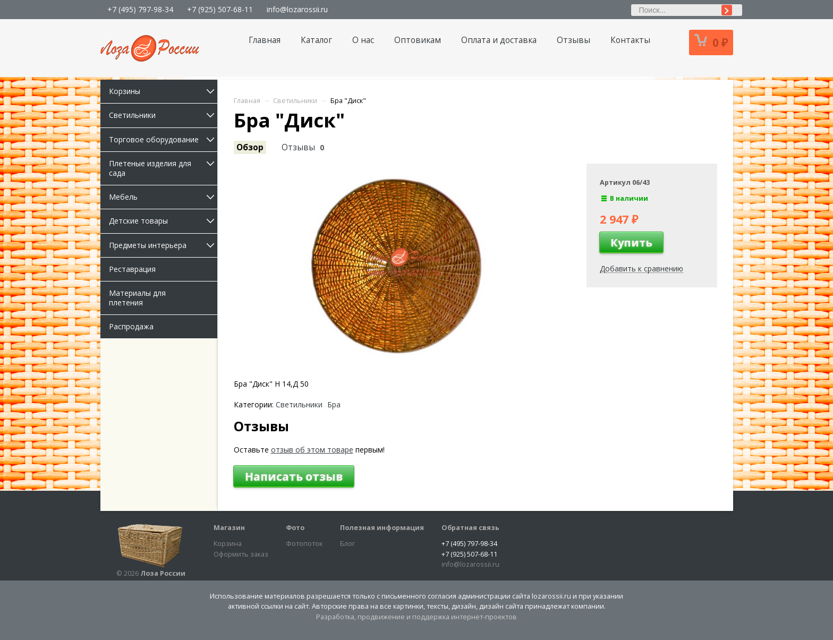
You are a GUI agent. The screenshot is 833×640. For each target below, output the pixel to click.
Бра (334, 404)
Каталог (316, 40)
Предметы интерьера (163, 245)
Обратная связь (470, 527)
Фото (295, 527)
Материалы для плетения (137, 298)
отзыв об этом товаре (312, 450)
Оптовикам (417, 40)
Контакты (630, 40)
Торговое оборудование (163, 139)
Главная (264, 40)
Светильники (163, 115)
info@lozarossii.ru (297, 9)
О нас (363, 40)
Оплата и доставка (499, 40)
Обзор (250, 147)
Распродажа (131, 326)
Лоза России (162, 573)
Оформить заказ (241, 554)
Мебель (163, 197)
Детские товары (163, 221)
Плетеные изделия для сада (163, 168)
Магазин (229, 527)
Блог (347, 543)
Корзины (163, 91)
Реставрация (132, 269)
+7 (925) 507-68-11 (220, 9)
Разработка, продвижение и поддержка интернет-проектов (416, 616)
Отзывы (573, 40)
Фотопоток (304, 543)
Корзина (228, 543)
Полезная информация (382, 527)
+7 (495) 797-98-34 (140, 9)
